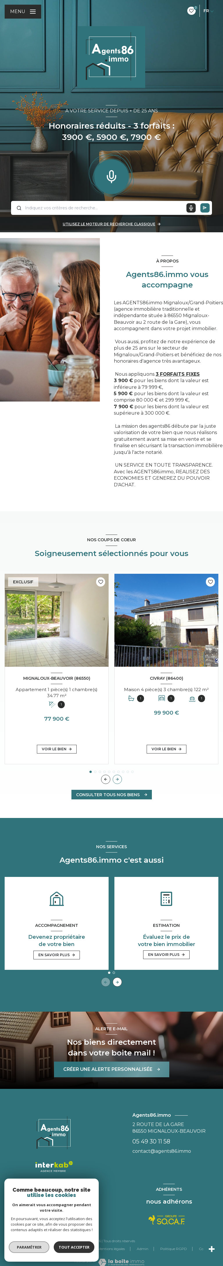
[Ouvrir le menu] (23, 12)
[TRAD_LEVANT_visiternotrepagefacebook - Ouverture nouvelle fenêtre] (54, 1219)
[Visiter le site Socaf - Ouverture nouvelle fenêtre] (167, 1220)
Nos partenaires (73, 1249)
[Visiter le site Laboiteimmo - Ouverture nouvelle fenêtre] (121, 1262)
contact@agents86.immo (161, 1151)
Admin (142, 1249)
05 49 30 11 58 (151, 1141)
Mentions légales (111, 1249)
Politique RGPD (173, 1249)
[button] (117, 779)
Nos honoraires (35, 1249)
